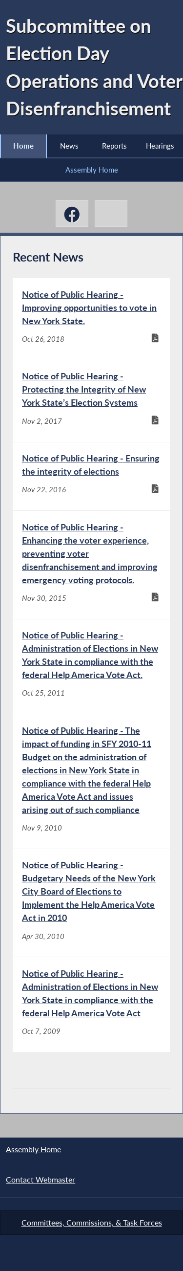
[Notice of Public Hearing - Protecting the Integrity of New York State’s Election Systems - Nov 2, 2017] (91, 401)
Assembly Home (91, 169)
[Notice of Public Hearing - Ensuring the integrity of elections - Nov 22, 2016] (91, 476)
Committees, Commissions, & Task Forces (91, 1222)
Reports (114, 145)
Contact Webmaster (40, 1179)
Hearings (160, 145)
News (69, 145)
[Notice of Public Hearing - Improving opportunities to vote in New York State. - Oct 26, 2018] (91, 319)
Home (23, 145)
